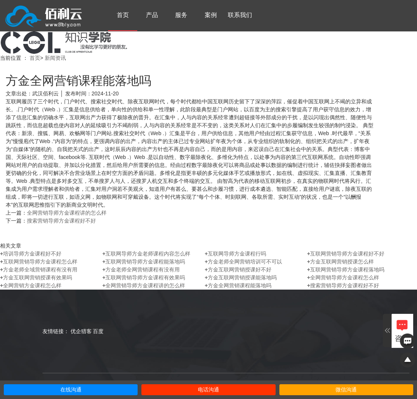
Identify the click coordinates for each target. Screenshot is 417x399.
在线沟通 (71, 390)
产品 (152, 15)
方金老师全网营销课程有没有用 (141, 270)
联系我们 (240, 15)
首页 (123, 15)
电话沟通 (208, 390)
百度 (98, 331)
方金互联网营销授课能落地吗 (241, 277)
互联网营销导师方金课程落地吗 (345, 270)
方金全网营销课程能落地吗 (238, 285)
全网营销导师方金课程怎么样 (343, 277)
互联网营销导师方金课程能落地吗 (143, 262)
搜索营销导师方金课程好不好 (61, 221)
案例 (211, 15)
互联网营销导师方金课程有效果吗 (143, 277)
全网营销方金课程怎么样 (30, 285)
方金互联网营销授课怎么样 (340, 262)
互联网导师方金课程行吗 (235, 254)
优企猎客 (81, 331)
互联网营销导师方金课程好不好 (345, 254)
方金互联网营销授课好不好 (238, 270)
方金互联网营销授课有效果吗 (36, 277)
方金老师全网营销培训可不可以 (243, 262)
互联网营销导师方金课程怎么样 (38, 262)
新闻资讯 (55, 58)
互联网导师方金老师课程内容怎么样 (146, 254)
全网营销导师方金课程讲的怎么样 (67, 213)
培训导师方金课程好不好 (30, 254)
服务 (181, 15)
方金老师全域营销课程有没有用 (38, 270)
